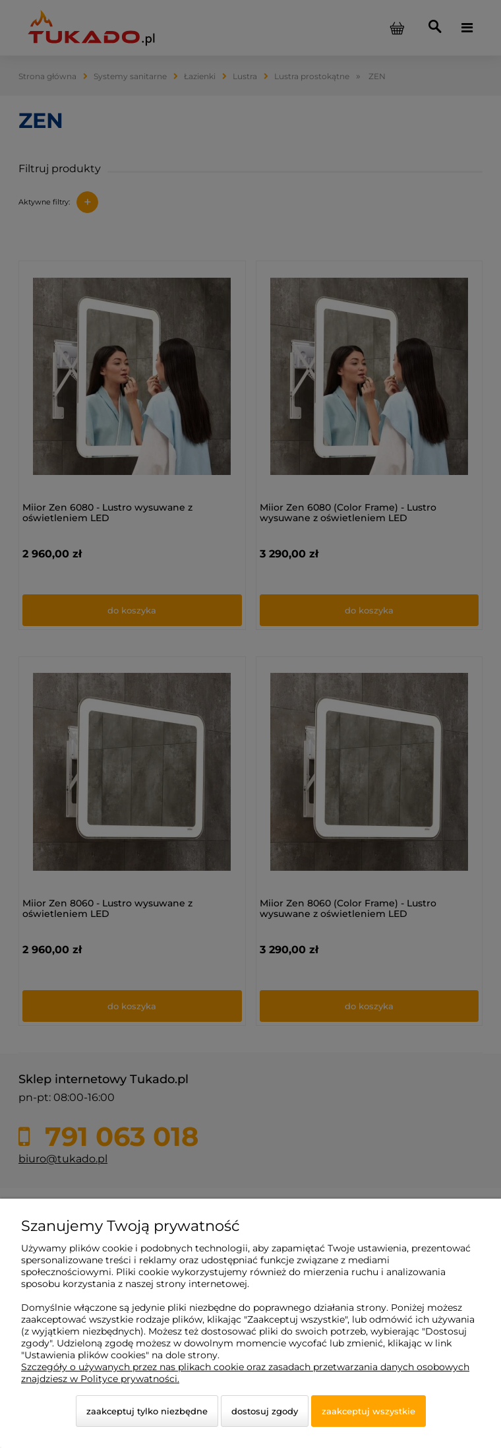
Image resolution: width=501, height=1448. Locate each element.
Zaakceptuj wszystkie (368, 1411)
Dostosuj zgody (264, 1411)
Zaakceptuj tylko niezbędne (147, 1411)
